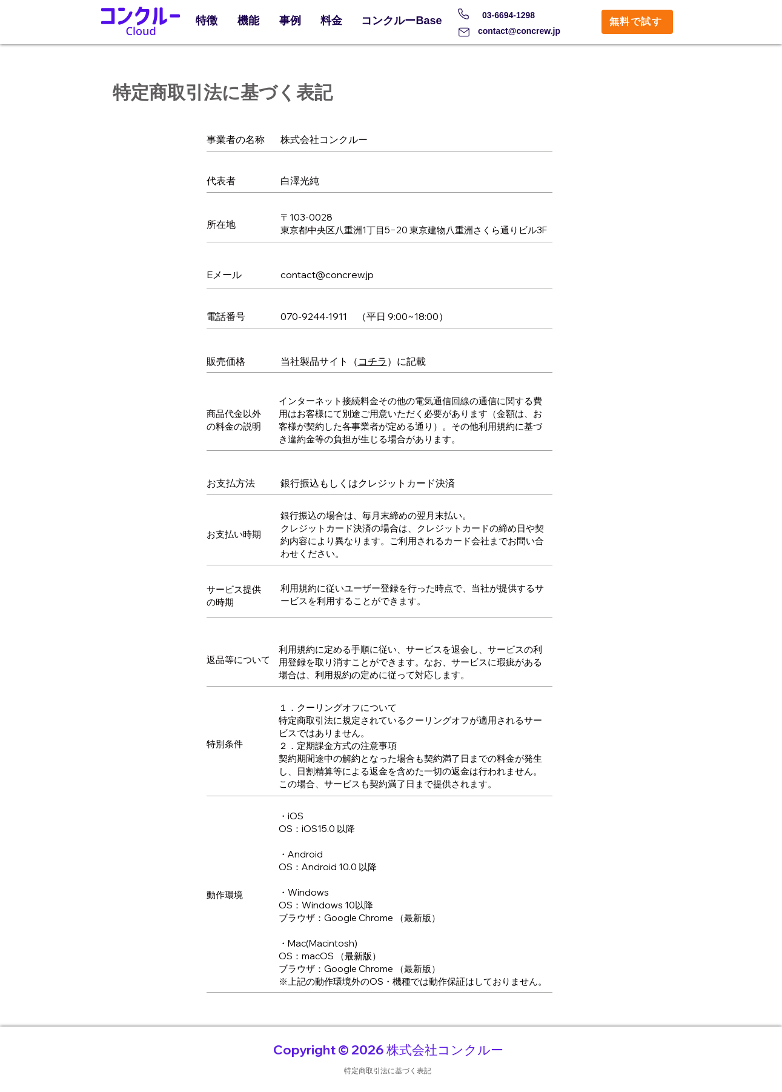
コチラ (372, 361)
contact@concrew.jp (519, 31)
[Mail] (464, 32)
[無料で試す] (637, 22)
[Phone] (463, 14)
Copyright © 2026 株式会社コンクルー (388, 1049)
